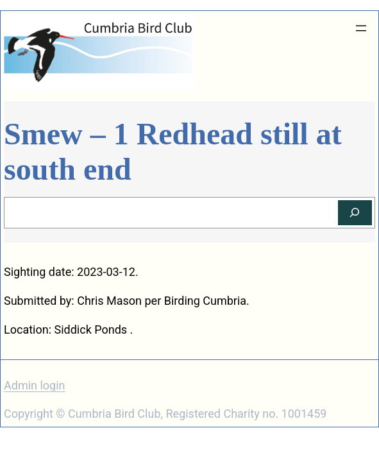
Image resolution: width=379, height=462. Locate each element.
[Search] (355, 212)
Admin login (34, 385)
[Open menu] (361, 28)
